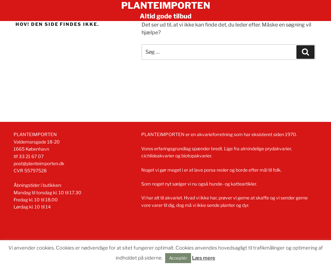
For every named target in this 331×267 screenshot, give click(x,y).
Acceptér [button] (178, 258)
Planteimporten (165, 5)
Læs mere (203, 258)
